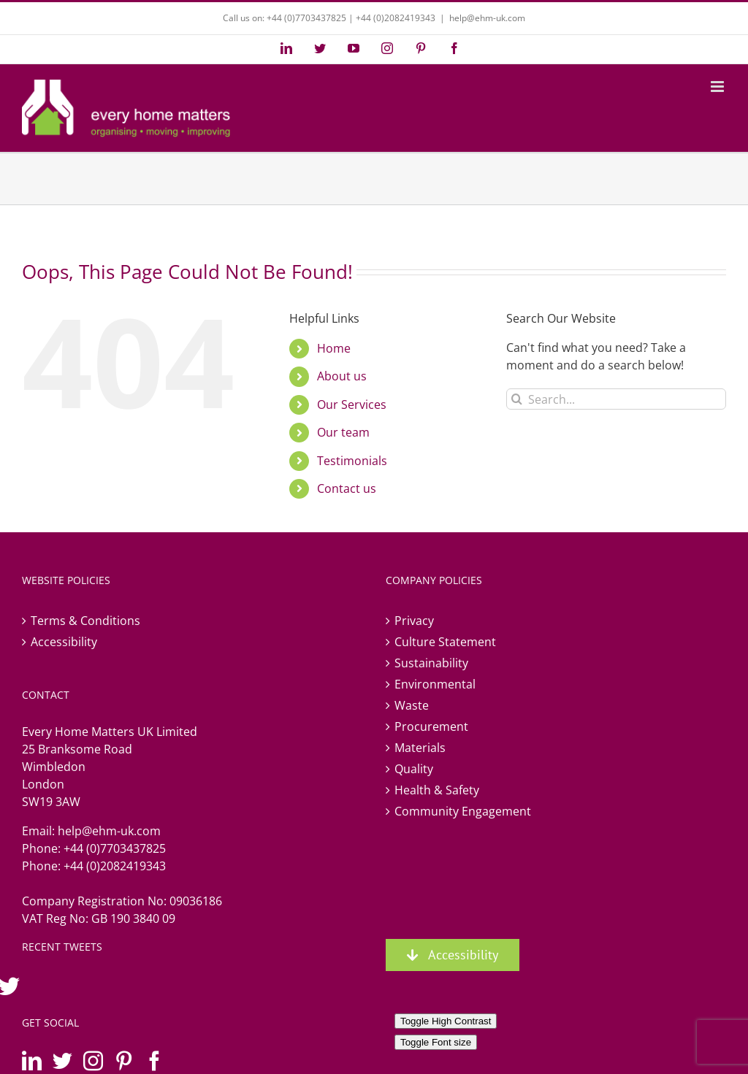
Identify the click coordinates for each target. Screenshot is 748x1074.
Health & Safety (436, 790)
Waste (411, 705)
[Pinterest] (124, 1060)
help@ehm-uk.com (487, 18)
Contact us (346, 488)
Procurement (431, 726)
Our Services (351, 404)
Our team (343, 432)
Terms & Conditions (85, 621)
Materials (420, 748)
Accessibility (64, 642)
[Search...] (616, 399)
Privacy (414, 621)
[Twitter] (62, 1060)
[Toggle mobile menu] (718, 86)
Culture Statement (445, 642)
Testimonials (352, 461)
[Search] (516, 399)
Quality (413, 769)
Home (334, 348)
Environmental (435, 684)
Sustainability (431, 663)
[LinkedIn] (32, 1060)
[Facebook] (154, 1060)
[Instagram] (93, 1060)
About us (342, 376)
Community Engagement (462, 811)
